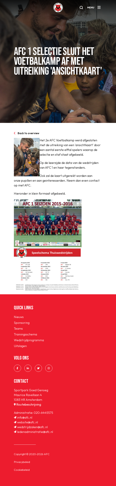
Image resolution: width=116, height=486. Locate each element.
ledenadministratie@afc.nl (33, 432)
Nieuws (19, 317)
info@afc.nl (23, 417)
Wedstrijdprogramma (29, 340)
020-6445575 (43, 413)
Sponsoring (21, 323)
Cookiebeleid (22, 469)
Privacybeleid (22, 462)
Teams (18, 328)
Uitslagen (20, 346)
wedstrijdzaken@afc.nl (31, 427)
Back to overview (26, 133)
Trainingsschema (25, 334)
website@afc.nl (26, 422)
